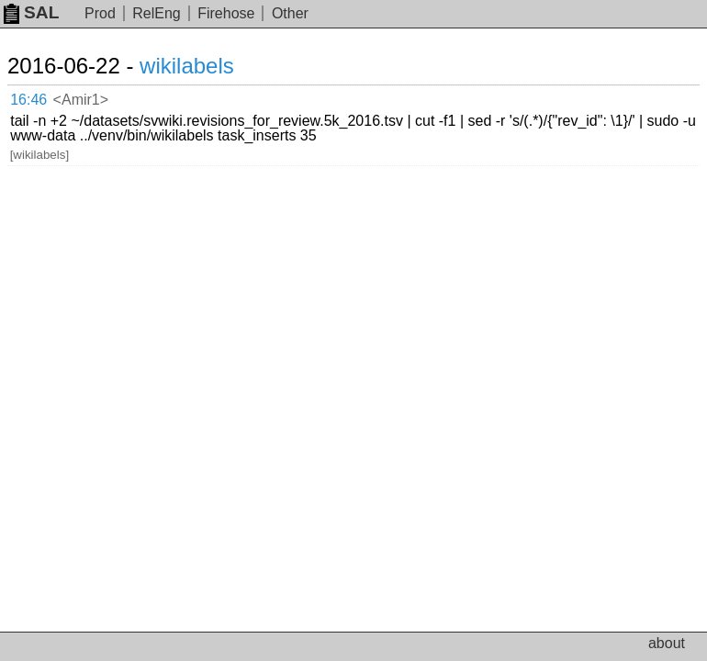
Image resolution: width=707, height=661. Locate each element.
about (666, 643)
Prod (100, 13)
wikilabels (187, 65)
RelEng (156, 13)
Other (290, 13)
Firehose (225, 13)
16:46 (28, 99)
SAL (31, 12)
